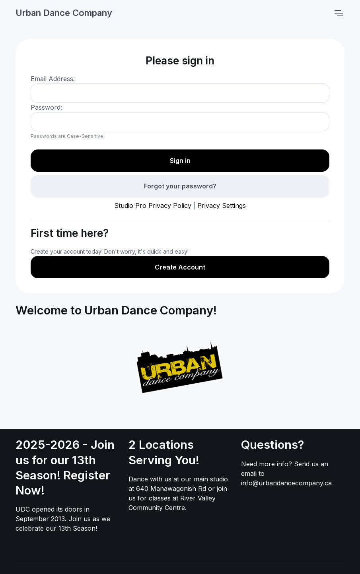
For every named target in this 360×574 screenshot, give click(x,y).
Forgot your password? (180, 186)
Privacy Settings (221, 205)
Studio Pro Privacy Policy (152, 205)
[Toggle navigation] (338, 13)
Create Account (180, 267)
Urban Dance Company (64, 13)
